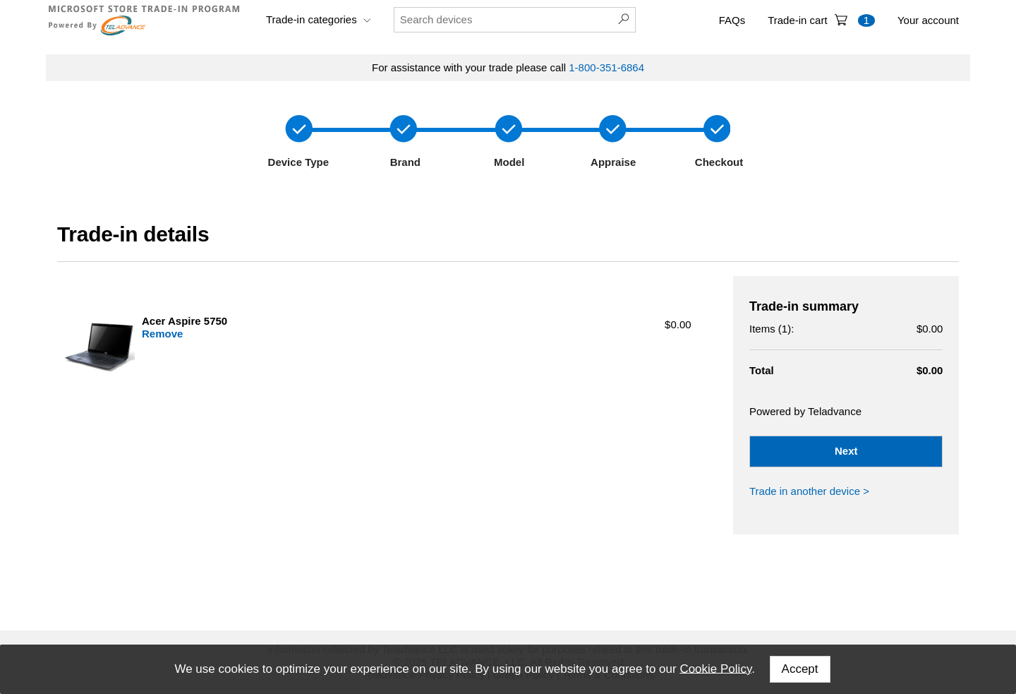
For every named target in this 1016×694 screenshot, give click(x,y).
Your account (928, 20)
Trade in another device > (809, 491)
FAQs (732, 20)
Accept (800, 669)
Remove (162, 334)
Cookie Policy (715, 668)
